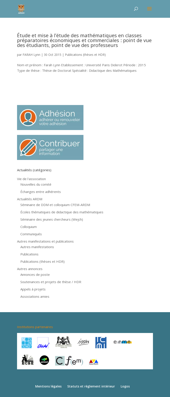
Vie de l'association (31, 179)
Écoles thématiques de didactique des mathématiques (61, 212)
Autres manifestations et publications (45, 241)
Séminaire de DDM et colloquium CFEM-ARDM (55, 204)
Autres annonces (29, 269)
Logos (125, 386)
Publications (29, 254)
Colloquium (28, 226)
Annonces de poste (35, 274)
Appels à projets (33, 289)
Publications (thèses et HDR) (85, 55)
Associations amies (34, 296)
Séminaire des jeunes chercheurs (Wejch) (51, 219)
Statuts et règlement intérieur (91, 386)
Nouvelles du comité (35, 184)
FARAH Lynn (31, 55)
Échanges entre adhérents (40, 191)
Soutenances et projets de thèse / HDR (50, 282)
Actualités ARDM (29, 199)
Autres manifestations (37, 247)
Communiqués (31, 234)
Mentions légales (48, 386)
